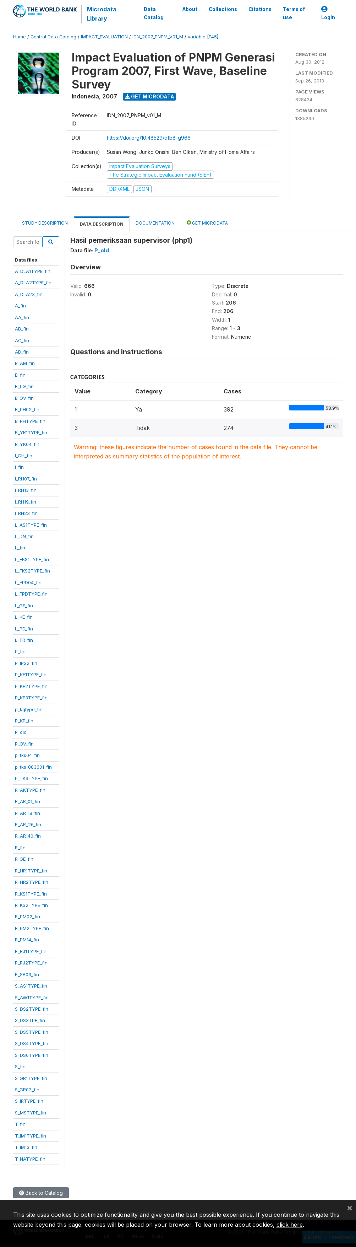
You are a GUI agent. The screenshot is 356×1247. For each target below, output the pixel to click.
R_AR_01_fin (27, 801)
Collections (223, 9)
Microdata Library (101, 14)
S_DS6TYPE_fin (31, 1055)
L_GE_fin (24, 605)
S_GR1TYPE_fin (31, 1078)
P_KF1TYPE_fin (30, 674)
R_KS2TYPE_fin (31, 905)
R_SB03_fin (27, 974)
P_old (21, 732)
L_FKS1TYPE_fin (32, 559)
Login (328, 13)
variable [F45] (203, 36)
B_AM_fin (25, 363)
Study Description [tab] (45, 223)
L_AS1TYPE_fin (31, 525)
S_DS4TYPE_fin (31, 1043)
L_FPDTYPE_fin (31, 594)
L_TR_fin (24, 640)
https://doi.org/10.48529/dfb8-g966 (149, 138)
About (189, 9)
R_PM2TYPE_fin (32, 928)
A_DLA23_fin (29, 294)
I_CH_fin (23, 455)
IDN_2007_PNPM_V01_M (157, 36)
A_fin (20, 305)
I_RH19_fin (25, 502)
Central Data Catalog (53, 36)
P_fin (20, 651)
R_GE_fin (24, 859)
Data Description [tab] (102, 224)
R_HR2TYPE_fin (31, 882)
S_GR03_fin (27, 1089)
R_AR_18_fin (27, 813)
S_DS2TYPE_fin (31, 1009)
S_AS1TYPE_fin (31, 986)
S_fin (20, 1066)
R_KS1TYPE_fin (31, 894)
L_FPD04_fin (28, 582)
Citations (260, 9)
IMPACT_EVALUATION (104, 36)
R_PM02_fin (27, 916)
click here (289, 1224)
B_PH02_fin (27, 409)
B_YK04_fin (27, 444)
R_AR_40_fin (28, 836)
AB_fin (22, 329)
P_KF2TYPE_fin (31, 686)
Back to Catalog (41, 1193)
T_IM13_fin (26, 1147)
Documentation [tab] (155, 223)
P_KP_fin (24, 721)
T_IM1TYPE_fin (30, 1136)
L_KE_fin (24, 617)
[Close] (349, 1207)
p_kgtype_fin (29, 709)
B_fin (20, 375)
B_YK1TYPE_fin (31, 432)
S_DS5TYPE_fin (31, 1032)
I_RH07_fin (26, 479)
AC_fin (22, 340)
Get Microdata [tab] (207, 223)
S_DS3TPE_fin (30, 1020)
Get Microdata (149, 96)
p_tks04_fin (27, 755)
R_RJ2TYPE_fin (31, 963)
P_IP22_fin (26, 663)
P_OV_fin (24, 744)
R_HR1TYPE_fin (31, 871)
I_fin (19, 467)
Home (19, 36)
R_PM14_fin (27, 939)
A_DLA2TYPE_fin (33, 282)
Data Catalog (154, 13)
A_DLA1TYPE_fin (32, 271)
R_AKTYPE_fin (30, 790)
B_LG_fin (24, 386)
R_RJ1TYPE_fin (30, 951)
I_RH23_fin (26, 513)
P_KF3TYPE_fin (31, 697)
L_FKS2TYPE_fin (32, 571)
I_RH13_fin (26, 490)
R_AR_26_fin (28, 824)
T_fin (20, 1124)
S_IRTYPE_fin (29, 1101)
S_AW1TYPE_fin (32, 997)
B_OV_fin (24, 398)
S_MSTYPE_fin (30, 1113)
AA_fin (22, 317)
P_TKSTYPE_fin (31, 778)
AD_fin (22, 352)
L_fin (20, 547)
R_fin (20, 847)
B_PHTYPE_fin (30, 421)
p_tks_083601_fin (33, 767)
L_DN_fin (24, 536)
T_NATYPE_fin (30, 1159)
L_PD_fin (24, 628)
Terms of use (294, 13)
